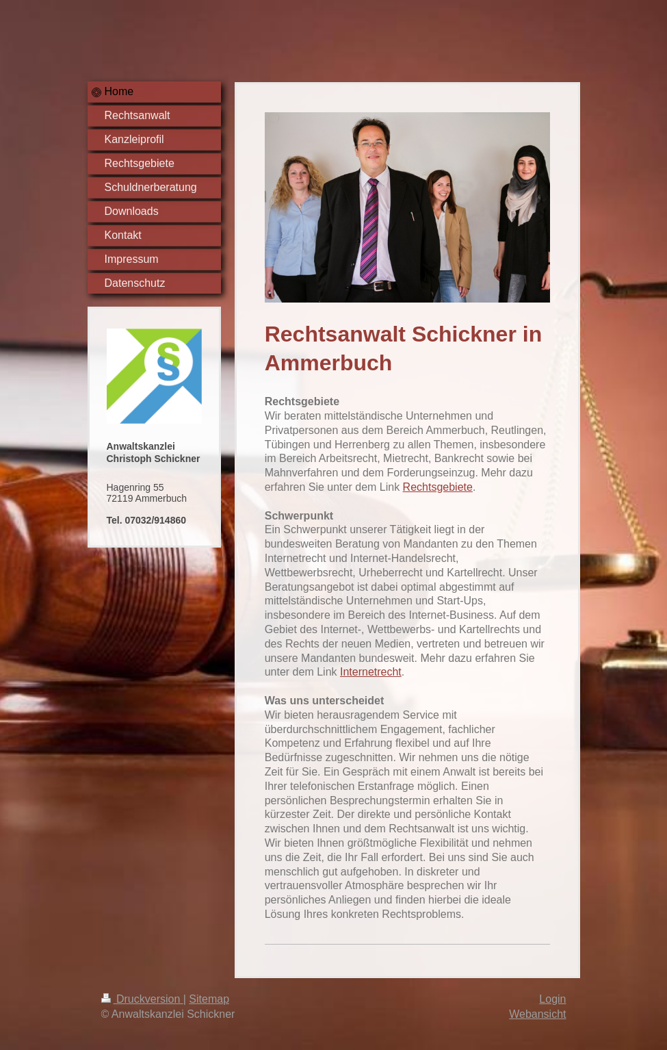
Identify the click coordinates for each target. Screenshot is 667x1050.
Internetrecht (371, 672)
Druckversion (142, 999)
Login (552, 999)
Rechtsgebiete (438, 487)
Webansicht (537, 1014)
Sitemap (209, 999)
